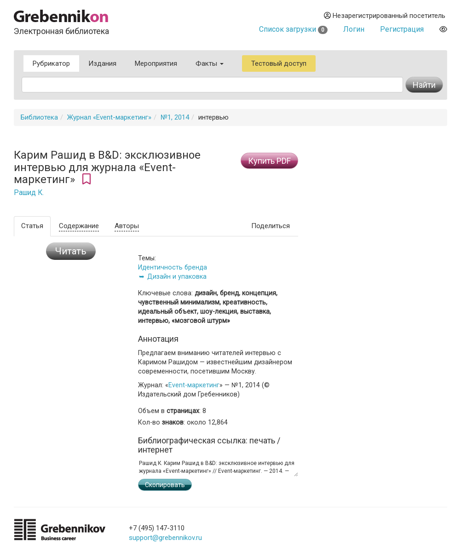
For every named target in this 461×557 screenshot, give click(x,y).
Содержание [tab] (79, 226)
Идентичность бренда (172, 267)
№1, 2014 (175, 117)
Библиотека (39, 117)
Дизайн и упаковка (177, 276)
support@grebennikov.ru (165, 538)
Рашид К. (29, 193)
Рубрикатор (51, 63)
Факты (210, 63)
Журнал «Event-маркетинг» (109, 117)
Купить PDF (269, 161)
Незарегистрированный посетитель (384, 15)
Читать (70, 251)
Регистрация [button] (402, 29)
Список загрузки (293, 29)
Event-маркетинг (193, 385)
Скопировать (165, 484)
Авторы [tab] (127, 226)
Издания (102, 63)
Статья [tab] (32, 226)
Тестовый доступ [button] (278, 63)
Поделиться (270, 226)
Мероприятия (156, 63)
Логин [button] (353, 29)
